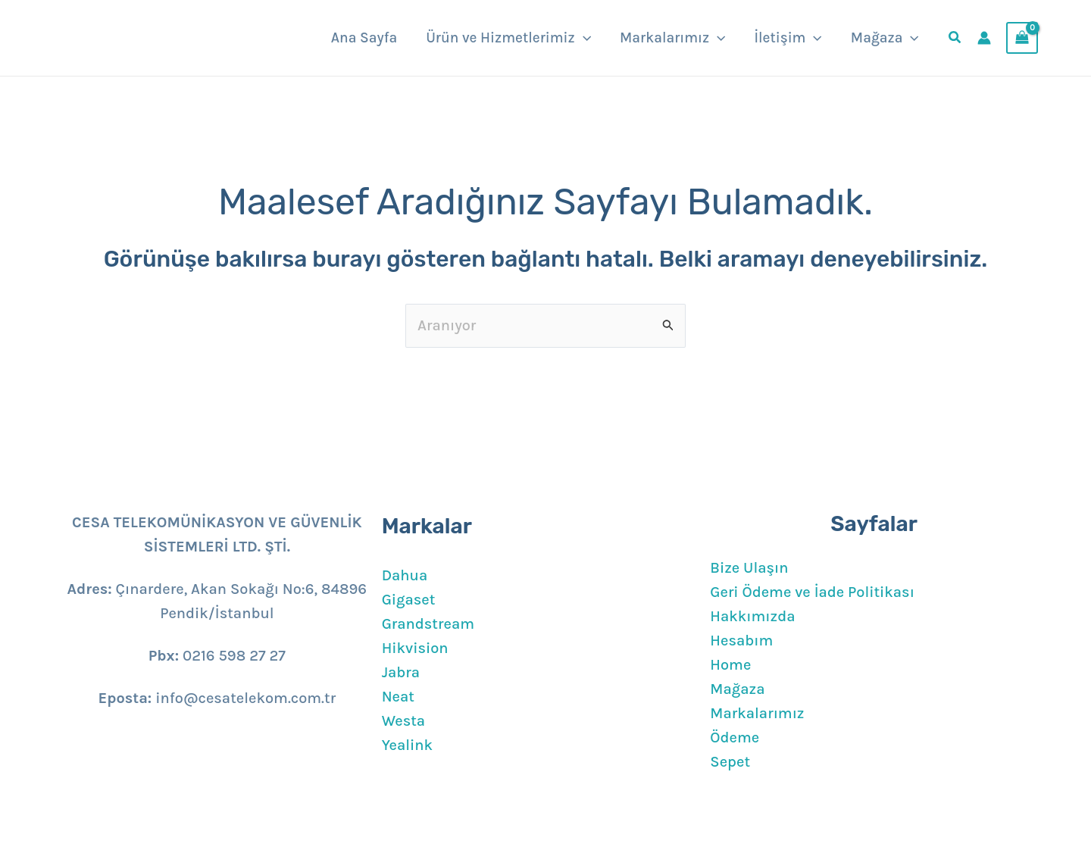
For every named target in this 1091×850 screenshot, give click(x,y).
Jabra (401, 672)
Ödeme (734, 737)
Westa (404, 721)
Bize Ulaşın (749, 568)
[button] (583, 38)
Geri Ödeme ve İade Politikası (812, 592)
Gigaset (409, 599)
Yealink (407, 745)
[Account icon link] (984, 38)
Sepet (730, 761)
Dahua (405, 575)
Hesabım (741, 640)
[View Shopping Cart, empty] (1022, 38)
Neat (398, 696)
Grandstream (428, 624)
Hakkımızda (752, 616)
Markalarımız (757, 713)
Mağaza (737, 689)
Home (730, 664)
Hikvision (415, 648)
